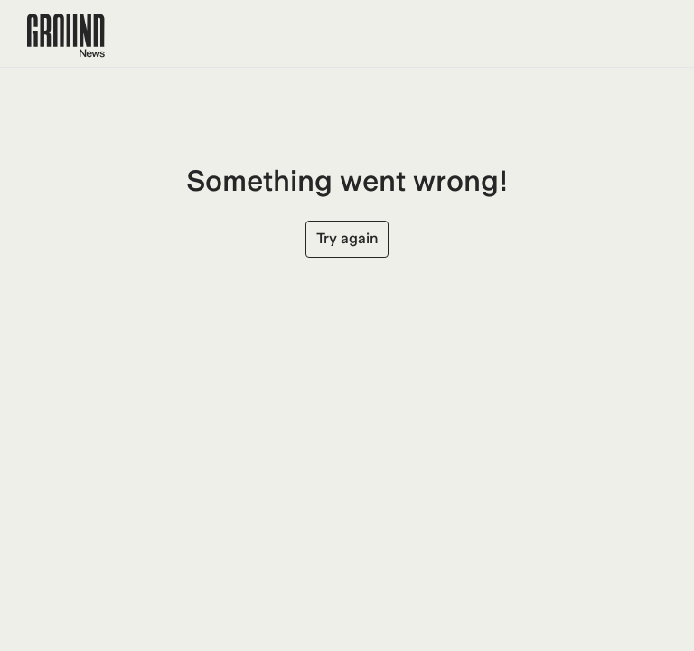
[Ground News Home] (66, 36)
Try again (347, 238)
